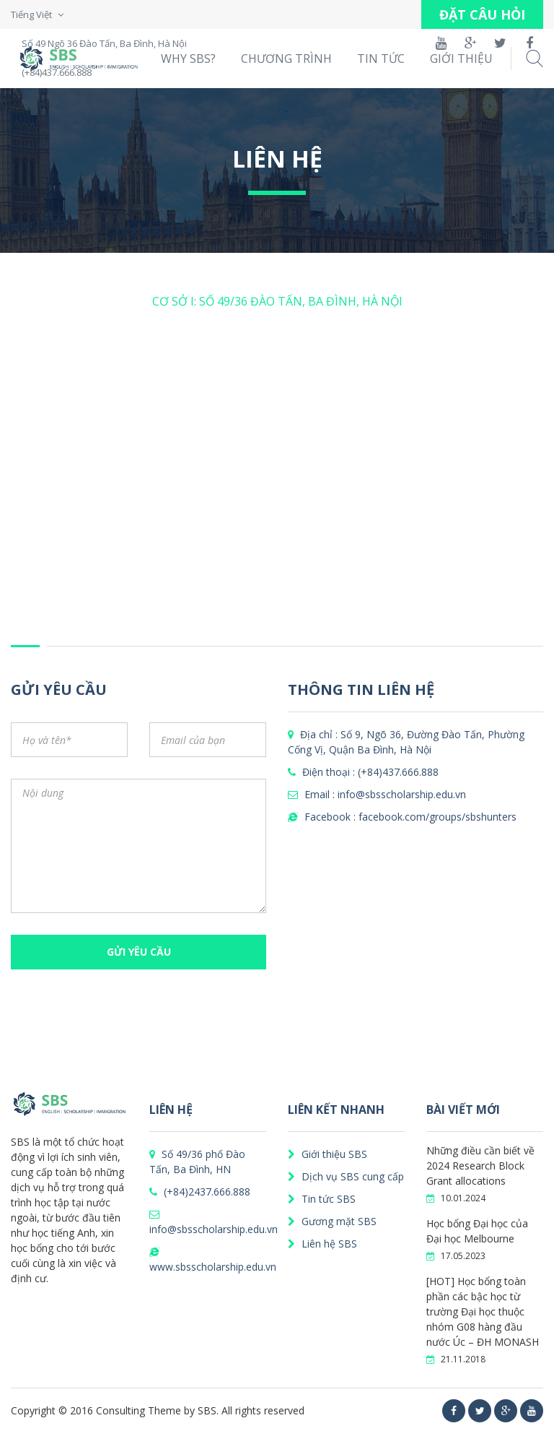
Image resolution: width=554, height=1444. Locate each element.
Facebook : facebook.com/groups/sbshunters (402, 816)
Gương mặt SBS (332, 1221)
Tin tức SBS (322, 1199)
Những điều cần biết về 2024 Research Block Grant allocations (480, 1165)
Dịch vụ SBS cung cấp (346, 1176)
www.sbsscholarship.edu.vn (212, 1260)
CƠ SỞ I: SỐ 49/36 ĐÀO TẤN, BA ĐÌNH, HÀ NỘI (277, 301)
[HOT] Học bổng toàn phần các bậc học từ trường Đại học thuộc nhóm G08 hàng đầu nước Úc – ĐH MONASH (482, 1311)
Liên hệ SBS (322, 1243)
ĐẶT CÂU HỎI (482, 14)
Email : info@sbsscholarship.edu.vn (377, 794)
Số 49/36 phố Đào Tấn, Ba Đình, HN (197, 1161)
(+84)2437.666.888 (199, 1191)
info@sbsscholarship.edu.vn (213, 1222)
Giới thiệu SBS (327, 1154)
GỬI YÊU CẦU (139, 952)
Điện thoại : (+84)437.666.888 (363, 772)
